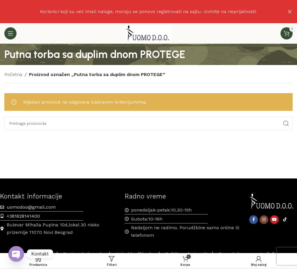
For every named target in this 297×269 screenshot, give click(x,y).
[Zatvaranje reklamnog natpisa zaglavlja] (289, 11)
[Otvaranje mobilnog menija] (10, 33)
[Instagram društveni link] (264, 219)
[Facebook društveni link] (253, 219)
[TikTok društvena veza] (284, 219)
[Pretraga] (148, 123)
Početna (13, 74)
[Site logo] (148, 33)
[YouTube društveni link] (274, 219)
